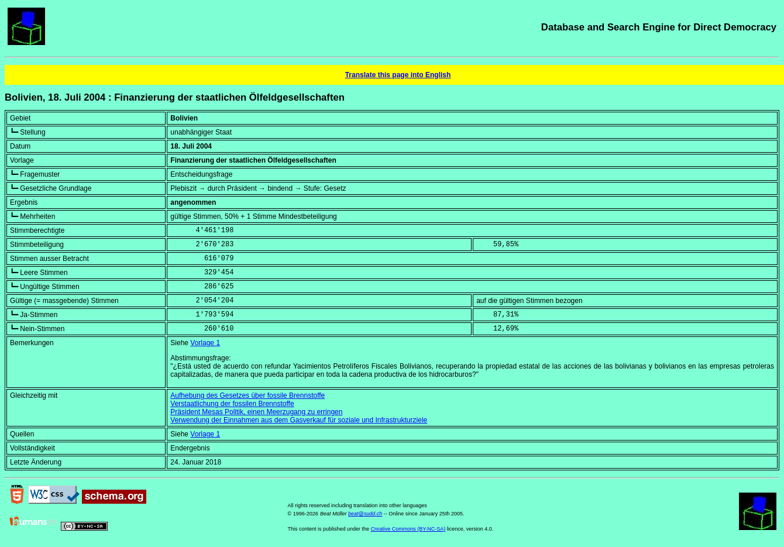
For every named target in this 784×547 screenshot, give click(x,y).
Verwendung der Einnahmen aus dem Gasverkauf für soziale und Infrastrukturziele (298, 420)
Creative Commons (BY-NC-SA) (408, 529)
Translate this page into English (398, 75)
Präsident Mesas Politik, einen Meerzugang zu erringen (256, 412)
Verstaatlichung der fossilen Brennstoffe (232, 404)
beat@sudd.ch (365, 514)
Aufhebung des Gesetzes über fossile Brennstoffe (247, 395)
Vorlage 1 (205, 343)
